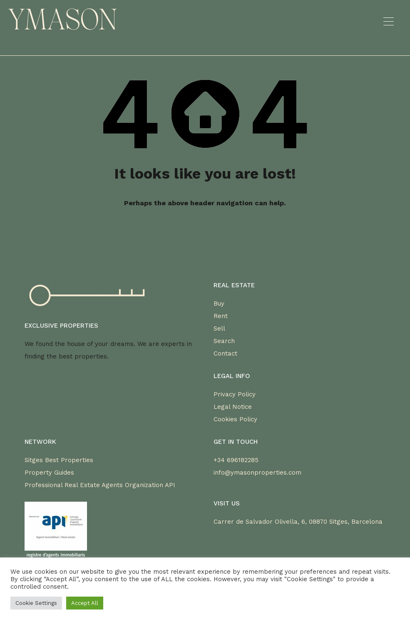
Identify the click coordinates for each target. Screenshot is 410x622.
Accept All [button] (84, 603)
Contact (225, 353)
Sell (219, 328)
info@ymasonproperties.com (257, 472)
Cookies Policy (235, 419)
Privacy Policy (235, 394)
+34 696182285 (236, 460)
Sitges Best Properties (59, 460)
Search (224, 341)
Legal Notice (233, 407)
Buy (219, 303)
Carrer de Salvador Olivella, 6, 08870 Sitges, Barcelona (298, 521)
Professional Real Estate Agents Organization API (100, 485)
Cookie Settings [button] (36, 603)
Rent (221, 316)
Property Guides (49, 472)
